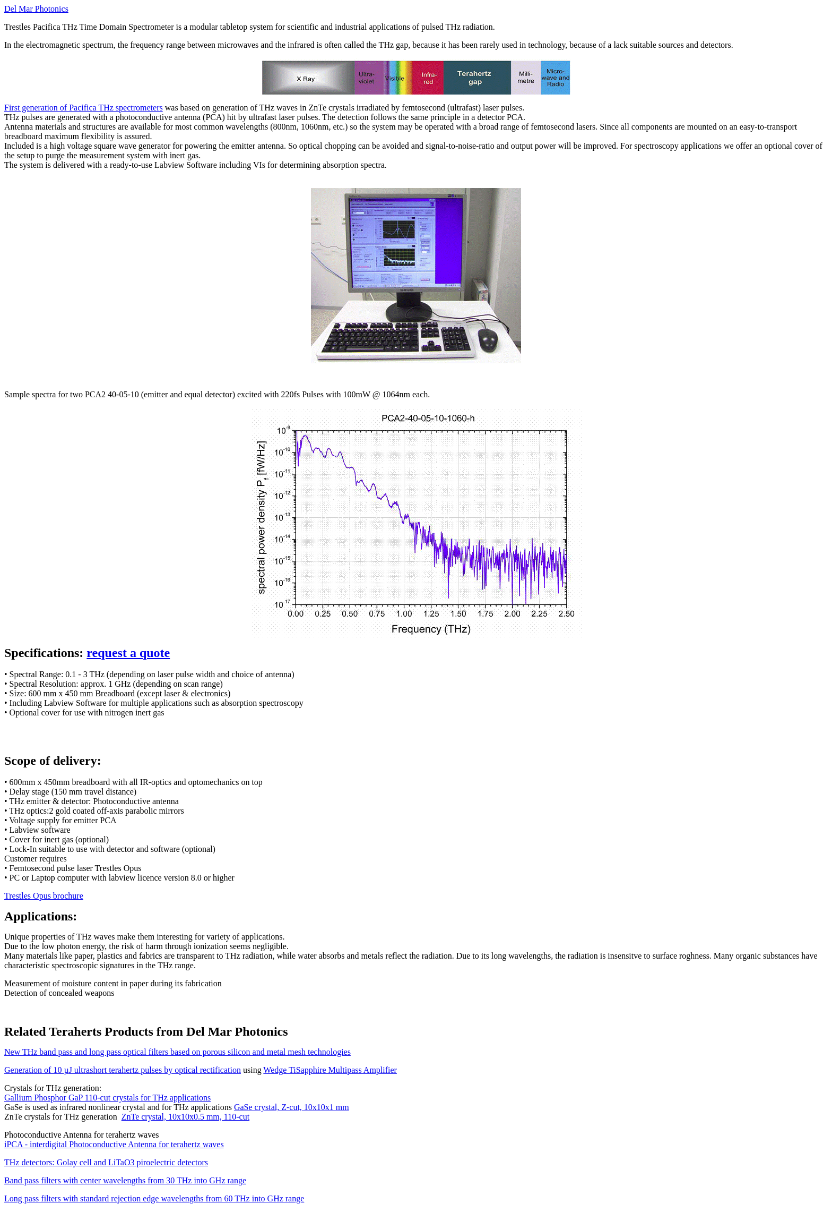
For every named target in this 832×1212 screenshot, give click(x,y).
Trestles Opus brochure (43, 895)
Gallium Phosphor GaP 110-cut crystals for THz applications (107, 1097)
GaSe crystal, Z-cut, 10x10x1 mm (291, 1107)
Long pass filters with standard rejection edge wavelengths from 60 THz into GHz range (154, 1198)
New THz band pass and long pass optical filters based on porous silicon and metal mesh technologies (177, 1051)
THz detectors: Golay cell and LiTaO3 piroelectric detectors (106, 1162)
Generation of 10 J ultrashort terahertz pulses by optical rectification (122, 1069)
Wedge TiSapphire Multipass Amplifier (330, 1069)
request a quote (128, 653)
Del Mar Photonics (36, 8)
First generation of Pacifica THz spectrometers (83, 107)
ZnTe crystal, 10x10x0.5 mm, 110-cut (185, 1116)
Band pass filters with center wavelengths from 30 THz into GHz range (125, 1180)
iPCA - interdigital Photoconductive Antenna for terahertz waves (114, 1144)
